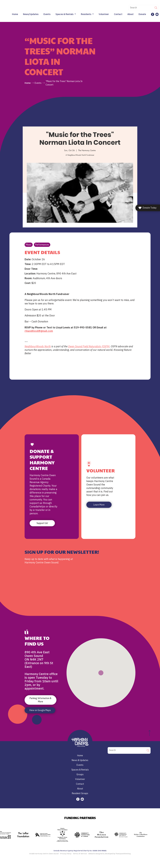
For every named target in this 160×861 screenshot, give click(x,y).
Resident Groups (80, 793)
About (130, 14)
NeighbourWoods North (38, 346)
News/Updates (30, 14)
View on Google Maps (40, 710)
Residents (86, 14)
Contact (118, 14)
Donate (142, 14)
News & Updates (80, 760)
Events (47, 14)
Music (28, 244)
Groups (80, 774)
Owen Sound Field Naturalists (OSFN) (89, 346)
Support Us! (42, 523)
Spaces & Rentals (64, 14)
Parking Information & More (40, 700)
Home (15, 14)
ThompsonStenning (123, 854)
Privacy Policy (65, 854)
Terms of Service (80, 854)
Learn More (99, 504)
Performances (42, 244)
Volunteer (104, 14)
